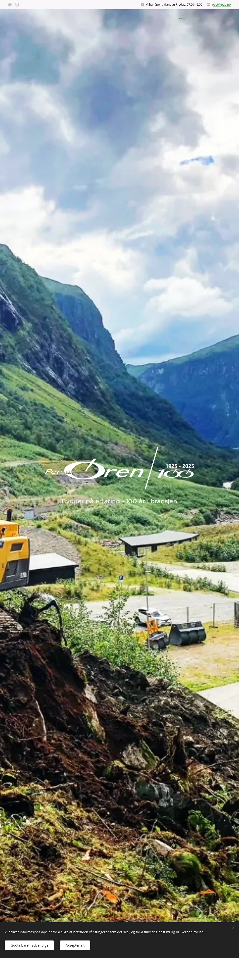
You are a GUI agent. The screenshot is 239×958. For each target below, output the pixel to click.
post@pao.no (221, 4)
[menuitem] (209, 19)
